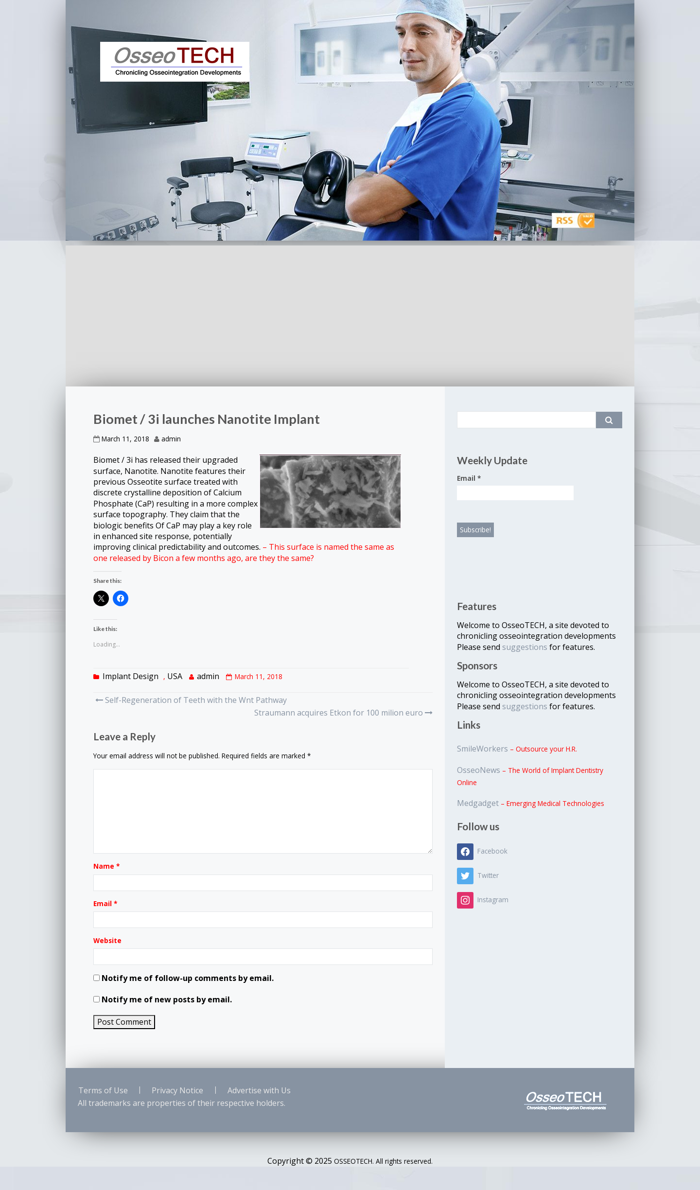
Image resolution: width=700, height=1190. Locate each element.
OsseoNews (478, 770)
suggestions (525, 647)
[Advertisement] (350, 313)
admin (171, 438)
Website (107, 940)
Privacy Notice (177, 1090)
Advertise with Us (259, 1090)
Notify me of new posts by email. (167, 999)
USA (174, 676)
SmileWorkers (482, 748)
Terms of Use (103, 1090)
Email (105, 903)
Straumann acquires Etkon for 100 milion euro (342, 712)
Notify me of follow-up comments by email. (188, 978)
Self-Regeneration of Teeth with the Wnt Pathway (191, 700)
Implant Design (130, 676)
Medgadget (478, 803)
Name (106, 866)
